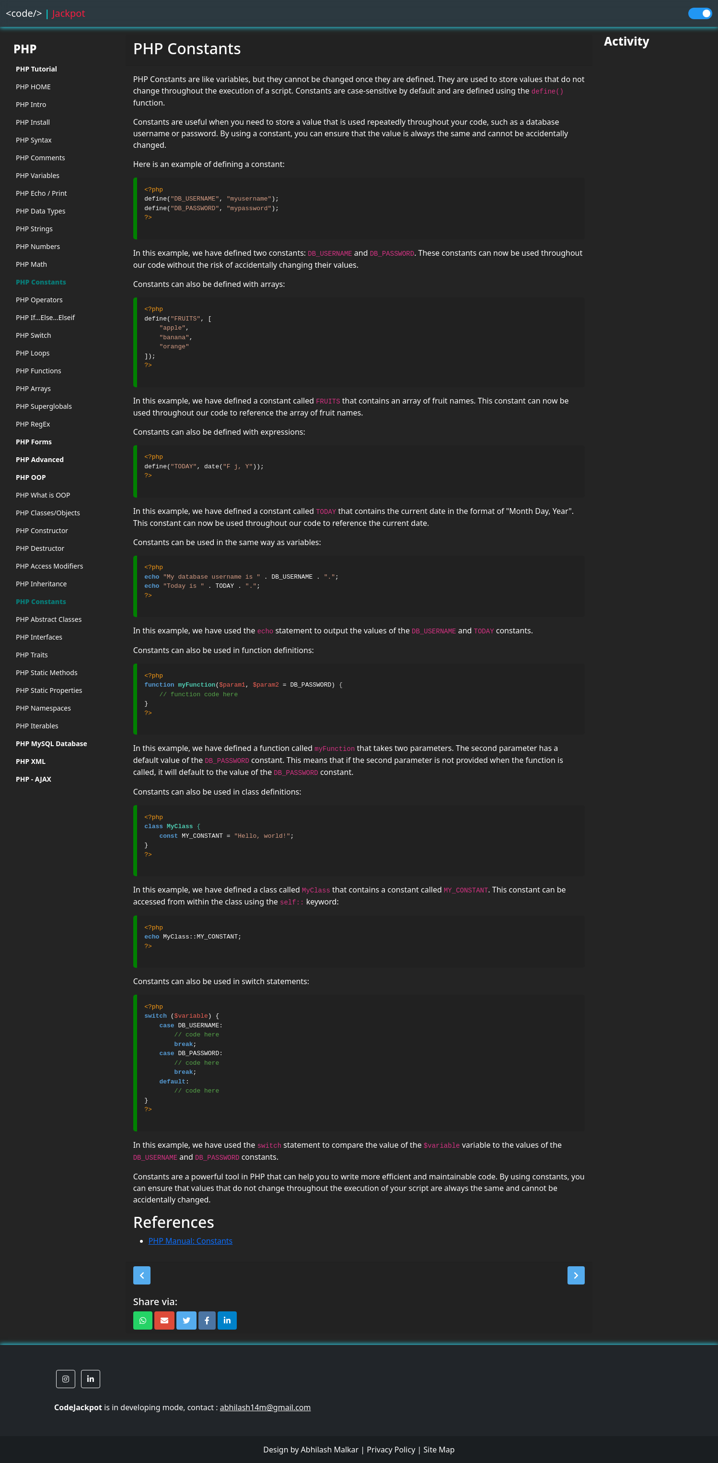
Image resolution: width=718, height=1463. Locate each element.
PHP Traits (32, 654)
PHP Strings (34, 228)
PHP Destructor (40, 548)
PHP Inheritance (41, 583)
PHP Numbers (38, 246)
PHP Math (31, 264)
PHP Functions (38, 370)
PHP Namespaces (43, 708)
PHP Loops (33, 352)
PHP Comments (40, 157)
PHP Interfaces (39, 637)
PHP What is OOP (43, 495)
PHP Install (33, 122)
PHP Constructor (42, 530)
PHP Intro (31, 104)
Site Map (438, 1449)
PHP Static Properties (49, 690)
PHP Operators (39, 299)
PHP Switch (33, 335)
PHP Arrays (33, 388)
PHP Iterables (37, 725)
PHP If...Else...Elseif (45, 317)
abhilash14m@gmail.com (265, 1407)
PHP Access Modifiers (49, 566)
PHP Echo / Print (41, 193)
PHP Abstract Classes (48, 619)
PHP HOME (33, 86)
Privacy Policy (391, 1449)
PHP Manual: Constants (191, 1241)
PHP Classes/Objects (48, 512)
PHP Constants (41, 281)
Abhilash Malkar (330, 1449)
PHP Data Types (40, 210)
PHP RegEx (33, 423)
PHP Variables (37, 175)
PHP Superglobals (44, 406)
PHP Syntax (34, 139)
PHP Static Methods (47, 672)
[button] (142, 1275)
